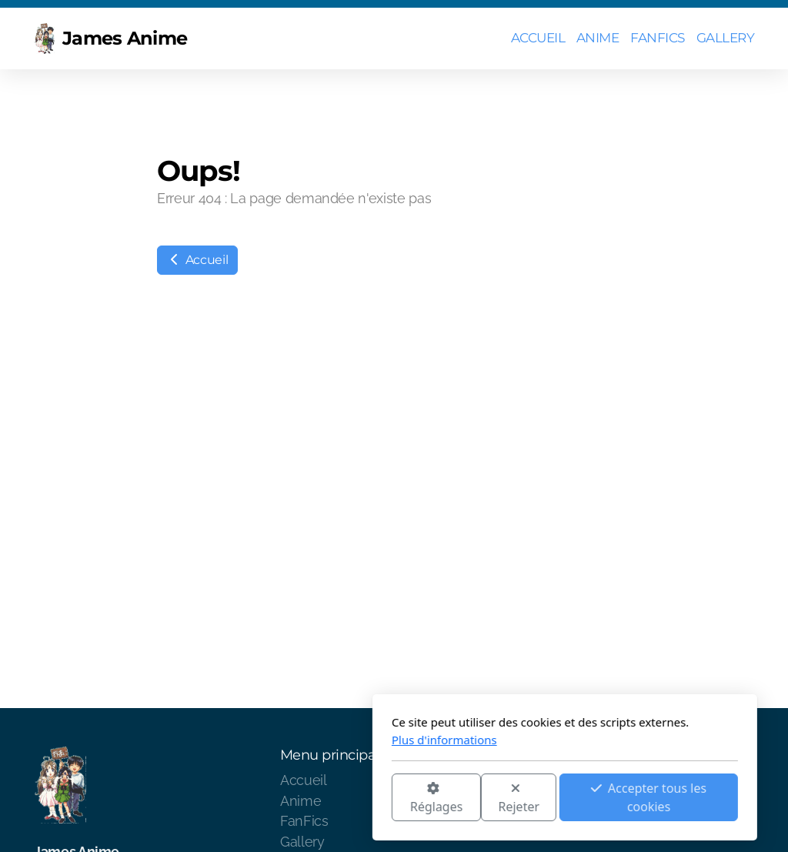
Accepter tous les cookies (478, 797)
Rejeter (348, 798)
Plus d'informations (273, 739)
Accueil (197, 259)
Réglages (265, 798)
